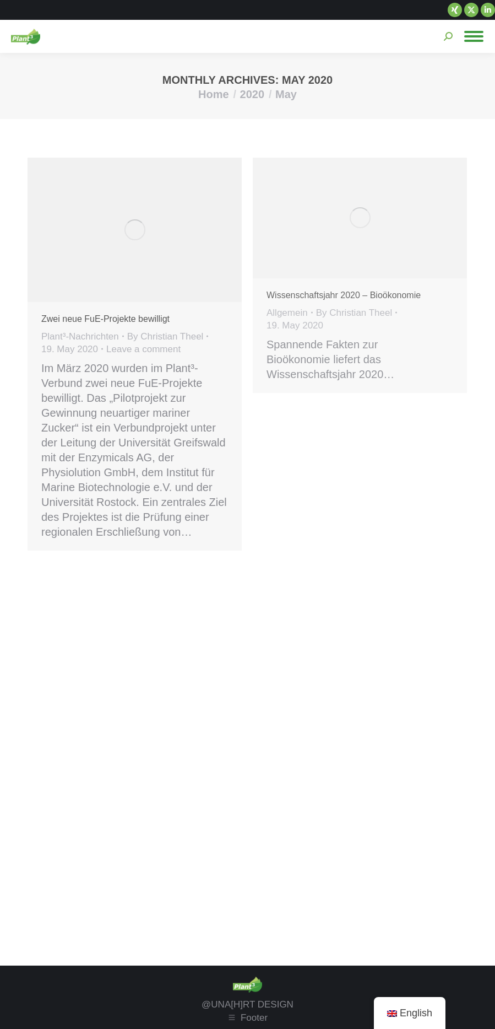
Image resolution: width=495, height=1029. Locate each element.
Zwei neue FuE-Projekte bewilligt (105, 319)
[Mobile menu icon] (474, 36)
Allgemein (287, 313)
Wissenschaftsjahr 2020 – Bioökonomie (344, 295)
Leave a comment (143, 349)
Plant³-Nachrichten (80, 336)
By (165, 336)
